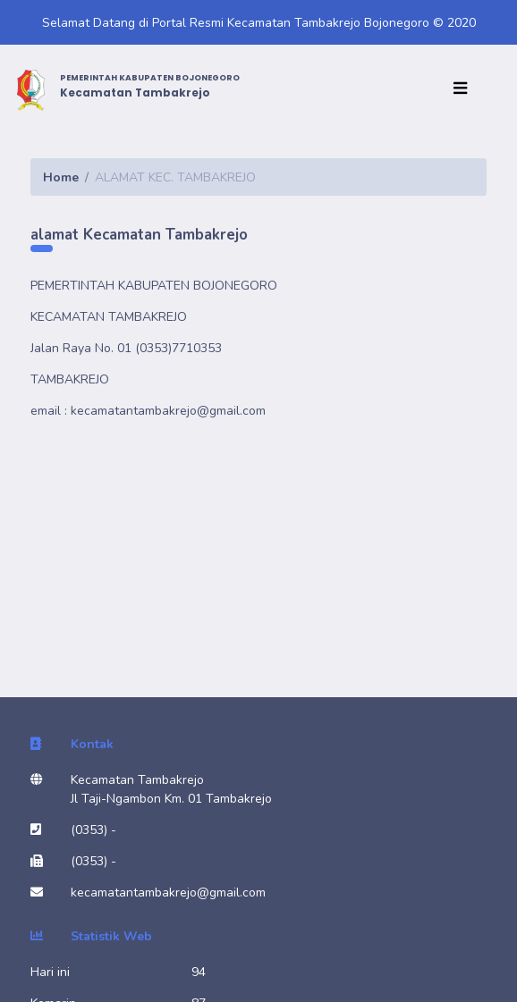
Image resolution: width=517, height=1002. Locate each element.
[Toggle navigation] (464, 89)
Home (61, 177)
